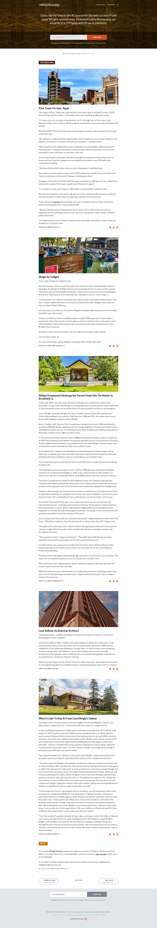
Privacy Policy (80, 912)
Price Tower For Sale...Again (54, 108)
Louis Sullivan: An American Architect (59, 630)
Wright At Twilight (49, 276)
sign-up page (101, 854)
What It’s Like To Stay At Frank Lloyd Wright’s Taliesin (68, 718)
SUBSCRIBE (97, 37)
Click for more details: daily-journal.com (51, 345)
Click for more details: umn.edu (48, 668)
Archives (111, 5)
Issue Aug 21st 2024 (78, 54)
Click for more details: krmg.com (48, 227)
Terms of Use (70, 912)
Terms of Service (97, 915)
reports (56, 202)
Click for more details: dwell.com (48, 834)
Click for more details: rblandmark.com (50, 581)
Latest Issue (100, 5)
